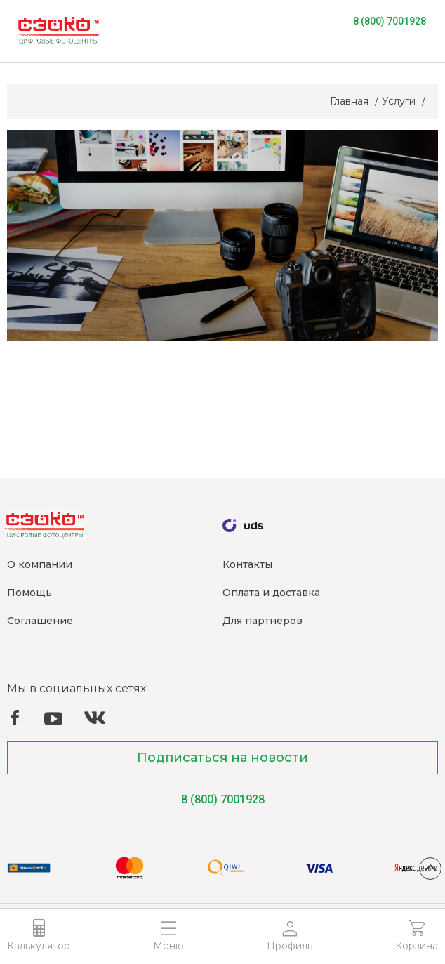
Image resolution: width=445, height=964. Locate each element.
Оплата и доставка (271, 592)
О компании (39, 564)
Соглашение (40, 620)
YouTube (53, 719)
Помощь (29, 592)
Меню (168, 945)
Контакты (247, 564)
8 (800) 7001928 (389, 21)
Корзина (416, 945)
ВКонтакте (94, 718)
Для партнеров (262, 620)
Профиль (289, 945)
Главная (350, 101)
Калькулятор (38, 945)
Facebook (14, 717)
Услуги (400, 101)
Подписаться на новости (222, 757)
